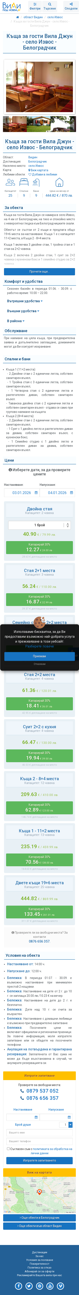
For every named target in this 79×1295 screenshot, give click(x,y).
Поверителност (39, 1263)
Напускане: (48, 484)
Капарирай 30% (39, 548)
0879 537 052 (43, 1091)
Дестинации (39, 1252)
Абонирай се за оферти (39, 1271)
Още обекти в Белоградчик (39, 1217)
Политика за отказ (39, 1267)
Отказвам (40, 664)
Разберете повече (39, 646)
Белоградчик (37, 161)
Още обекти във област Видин (39, 1226)
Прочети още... (39, 271)
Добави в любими (42, 174)
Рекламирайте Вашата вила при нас (39, 1275)
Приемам (39, 656)
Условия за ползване (39, 1260)
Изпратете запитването (39, 1160)
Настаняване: (14, 484)
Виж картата (38, 170)
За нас (39, 1256)
